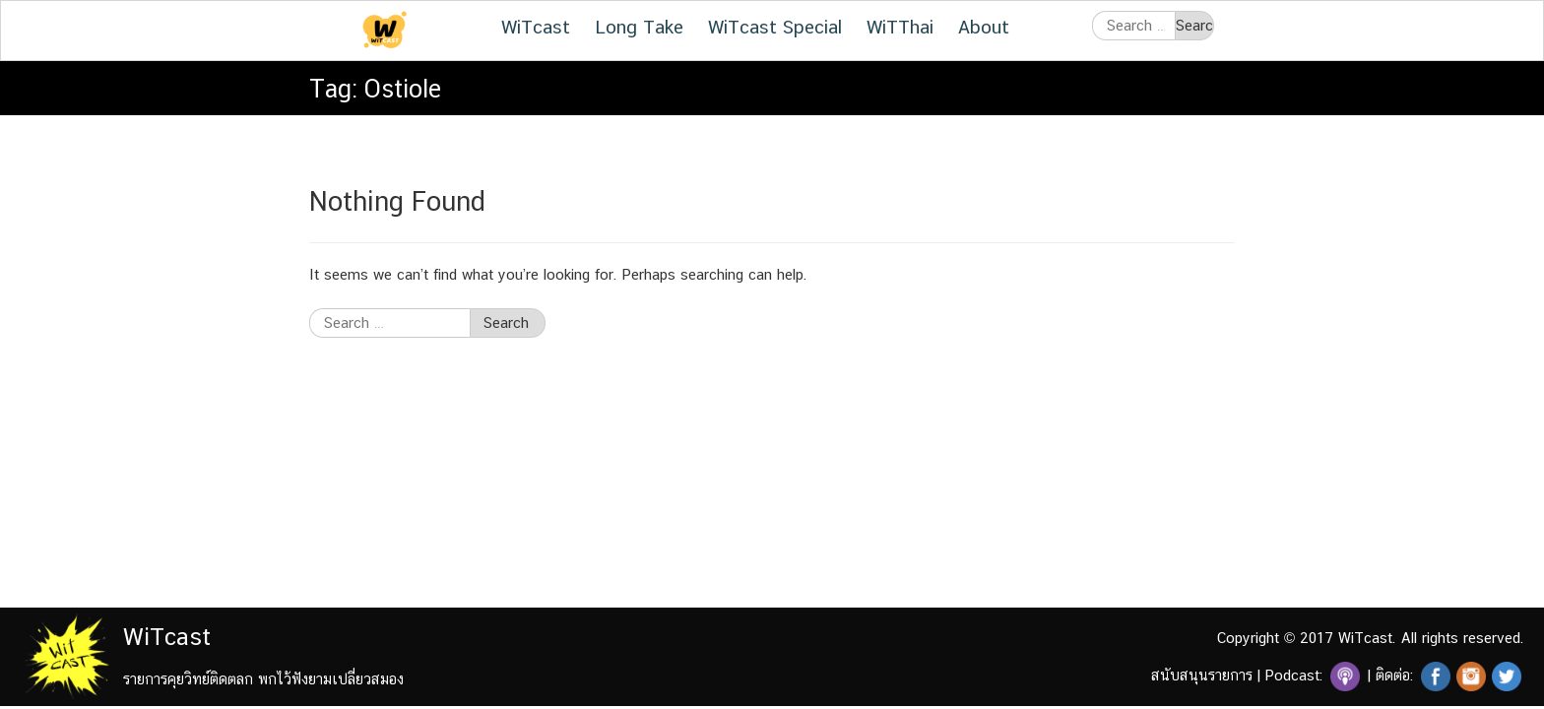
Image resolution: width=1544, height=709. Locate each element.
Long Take (639, 26)
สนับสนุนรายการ (1202, 675)
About (983, 26)
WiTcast (535, 26)
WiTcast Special (775, 26)
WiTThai (900, 26)
